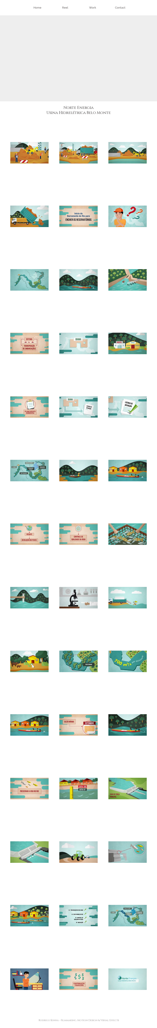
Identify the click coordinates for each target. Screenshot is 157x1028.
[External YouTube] (78, 58)
